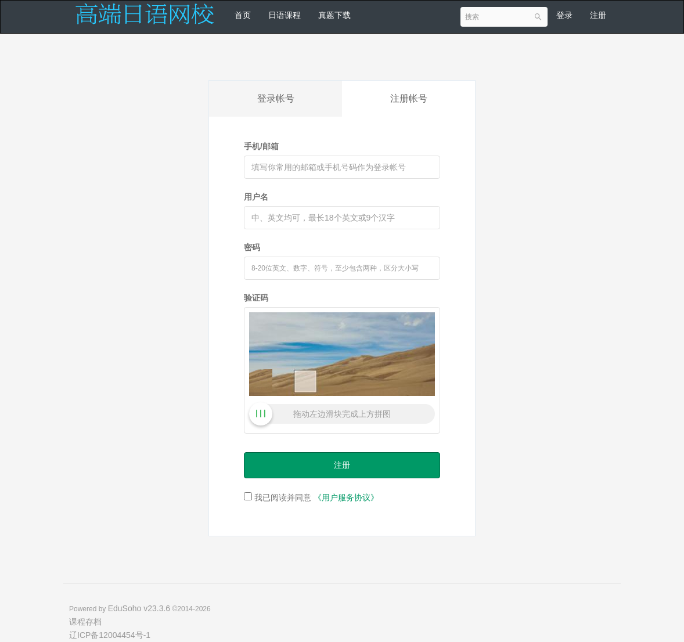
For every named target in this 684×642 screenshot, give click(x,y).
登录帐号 (275, 98)
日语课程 (284, 15)
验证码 (256, 297)
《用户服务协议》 (346, 497)
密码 (252, 247)
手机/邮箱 (261, 146)
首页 (243, 15)
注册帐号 (408, 98)
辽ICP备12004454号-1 (109, 635)
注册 (598, 15)
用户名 (256, 196)
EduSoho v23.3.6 (139, 608)
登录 (564, 15)
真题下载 (334, 15)
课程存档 (85, 621)
